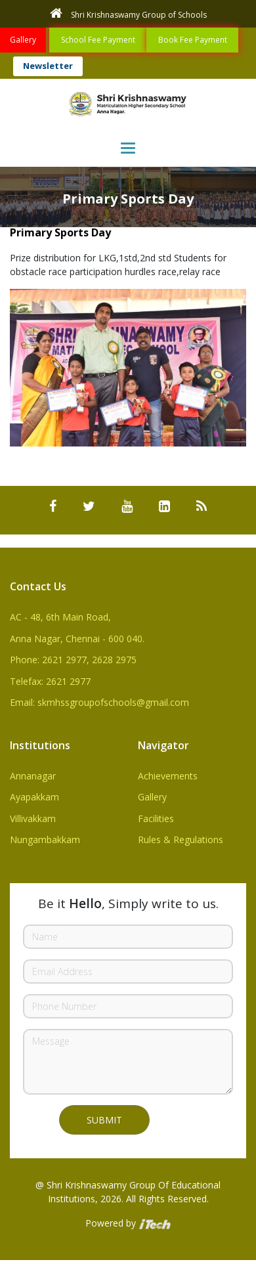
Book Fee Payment (192, 39)
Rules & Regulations (180, 839)
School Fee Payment (98, 39)
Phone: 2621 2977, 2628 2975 (73, 659)
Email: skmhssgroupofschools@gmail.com (99, 702)
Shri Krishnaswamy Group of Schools (128, 13)
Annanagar (33, 776)
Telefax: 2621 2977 (50, 681)
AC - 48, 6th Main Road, (60, 617)
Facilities (156, 818)
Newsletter (48, 66)
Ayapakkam (34, 797)
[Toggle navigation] (128, 148)
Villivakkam (33, 818)
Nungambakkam (45, 839)
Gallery (23, 39)
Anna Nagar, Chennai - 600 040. (77, 638)
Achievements (168, 776)
